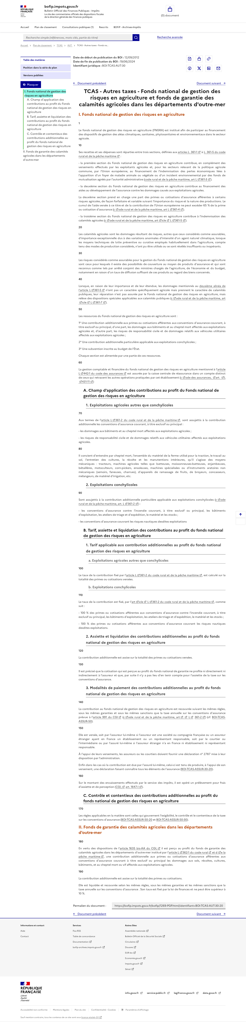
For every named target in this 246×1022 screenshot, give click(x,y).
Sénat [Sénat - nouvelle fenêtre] (128, 969)
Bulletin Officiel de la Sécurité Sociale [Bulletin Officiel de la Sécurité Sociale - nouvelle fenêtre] (143, 936)
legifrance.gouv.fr (184, 993)
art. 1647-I (132, 787)
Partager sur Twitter (199, 68)
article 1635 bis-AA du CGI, (138, 848)
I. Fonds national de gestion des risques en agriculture (45, 93)
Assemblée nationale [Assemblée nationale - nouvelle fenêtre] (135, 930)
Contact (24, 936)
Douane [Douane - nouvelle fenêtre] (129, 947)
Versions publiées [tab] (33, 75)
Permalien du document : (89, 906)
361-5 (178, 220)
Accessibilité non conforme (34, 1009)
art (133, 602)
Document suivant (209, 83)
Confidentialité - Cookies (103, 1009)
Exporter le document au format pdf (189, 58)
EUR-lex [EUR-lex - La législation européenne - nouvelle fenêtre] (129, 952)
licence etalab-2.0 (90, 1017)
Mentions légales (61, 1009)
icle (164, 220)
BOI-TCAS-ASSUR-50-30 (171, 820)
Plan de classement (42, 45)
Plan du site (80, 1009)
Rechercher (136, 37)
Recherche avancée (170, 37)
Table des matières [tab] (34, 60)
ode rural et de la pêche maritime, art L (143, 209)
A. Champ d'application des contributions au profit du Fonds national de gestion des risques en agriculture (49, 106)
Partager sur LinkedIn (208, 68)
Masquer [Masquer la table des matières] (32, 85)
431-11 (86, 382)
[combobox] (78, 37)
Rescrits (103, 27)
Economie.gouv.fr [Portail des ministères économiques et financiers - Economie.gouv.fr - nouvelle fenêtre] (133, 958)
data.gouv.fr (210, 993)
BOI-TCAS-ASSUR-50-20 (136, 820)
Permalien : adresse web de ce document (208, 58)
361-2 (131, 504)
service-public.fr (156, 993)
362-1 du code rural (195, 852)
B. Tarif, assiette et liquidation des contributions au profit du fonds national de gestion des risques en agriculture (49, 123)
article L (106, 420)
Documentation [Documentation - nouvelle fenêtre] (80, 941)
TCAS (60, 45)
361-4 (176, 209)
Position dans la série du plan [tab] (40, 68)
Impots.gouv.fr (132, 963)
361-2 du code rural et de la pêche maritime (146, 420)
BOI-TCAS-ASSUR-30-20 (196, 769)
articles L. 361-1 (187, 152)
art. (218, 377)
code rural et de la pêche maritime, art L (171, 179)
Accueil (24, 27)
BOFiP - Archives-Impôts (127, 27)
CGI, (118, 787)
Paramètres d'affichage (137, 1009)
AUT (69, 45)
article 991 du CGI (105, 717)
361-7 (98, 302)
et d (214, 852)
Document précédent (91, 83)
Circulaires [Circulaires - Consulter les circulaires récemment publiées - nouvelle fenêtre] (130, 941)
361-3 (203, 179)
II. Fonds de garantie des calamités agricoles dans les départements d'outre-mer (45, 155)
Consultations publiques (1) (78, 27)
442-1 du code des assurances (103, 373)
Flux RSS (77, 930)
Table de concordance (84, 936)
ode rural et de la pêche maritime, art (134, 220)
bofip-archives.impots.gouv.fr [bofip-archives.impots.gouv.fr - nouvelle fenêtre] (87, 947)
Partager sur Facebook (189, 68)
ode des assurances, (198, 377)
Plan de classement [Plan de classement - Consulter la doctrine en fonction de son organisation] (46, 27)
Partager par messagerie (218, 68)
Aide (22, 930)
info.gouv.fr (132, 993)
